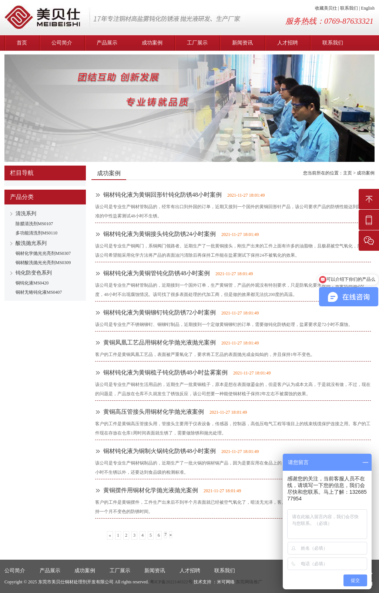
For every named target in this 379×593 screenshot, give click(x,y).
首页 (22, 43)
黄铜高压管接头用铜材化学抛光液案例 (153, 412)
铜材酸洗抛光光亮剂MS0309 (43, 262)
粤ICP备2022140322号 (171, 581)
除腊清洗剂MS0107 (34, 223)
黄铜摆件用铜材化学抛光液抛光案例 (150, 490)
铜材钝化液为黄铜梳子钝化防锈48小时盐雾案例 (165, 372)
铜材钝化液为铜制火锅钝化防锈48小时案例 (159, 451)
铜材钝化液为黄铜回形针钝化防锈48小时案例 (162, 194)
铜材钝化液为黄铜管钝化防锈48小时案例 (156, 273)
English (368, 8)
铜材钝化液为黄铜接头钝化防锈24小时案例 (159, 234)
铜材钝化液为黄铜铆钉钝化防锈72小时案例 (159, 312)
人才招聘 (287, 43)
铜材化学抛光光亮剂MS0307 (43, 253)
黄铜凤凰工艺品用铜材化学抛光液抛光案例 (159, 342)
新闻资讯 (242, 43)
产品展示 (107, 43)
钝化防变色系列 (34, 273)
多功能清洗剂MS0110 (36, 233)
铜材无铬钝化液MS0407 (39, 292)
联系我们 (349, 8)
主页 (347, 173)
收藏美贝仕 (326, 8)
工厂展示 (197, 43)
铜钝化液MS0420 (32, 283)
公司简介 (61, 43)
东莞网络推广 (249, 581)
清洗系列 (26, 213)
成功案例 (152, 43)
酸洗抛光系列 (31, 243)
